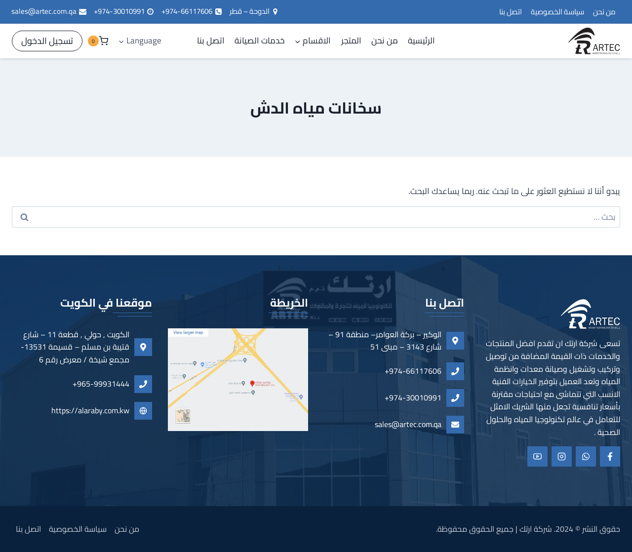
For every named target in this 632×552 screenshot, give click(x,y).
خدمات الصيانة (259, 40)
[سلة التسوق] (97, 41)
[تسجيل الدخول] (47, 41)
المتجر (351, 40)
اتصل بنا (510, 11)
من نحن (604, 11)
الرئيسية (421, 40)
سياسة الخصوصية (557, 11)
